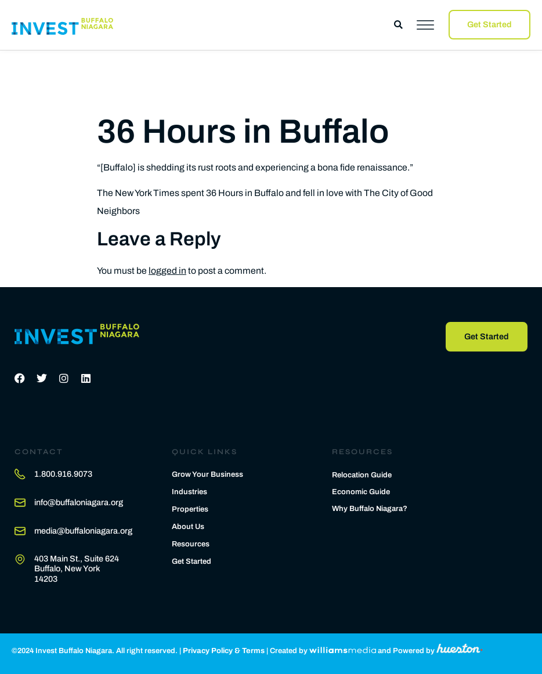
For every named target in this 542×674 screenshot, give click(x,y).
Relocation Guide (362, 475)
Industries (189, 492)
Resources (190, 544)
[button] (398, 24)
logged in (167, 271)
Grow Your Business (207, 474)
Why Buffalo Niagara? (369, 509)
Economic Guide (361, 492)
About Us (188, 527)
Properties (190, 509)
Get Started (191, 561)
